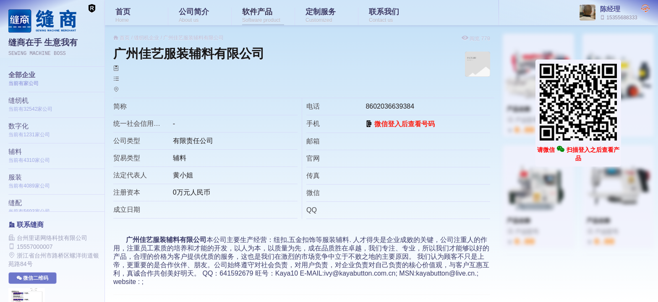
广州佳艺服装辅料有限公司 (193, 38)
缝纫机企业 (146, 38)
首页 (125, 38)
